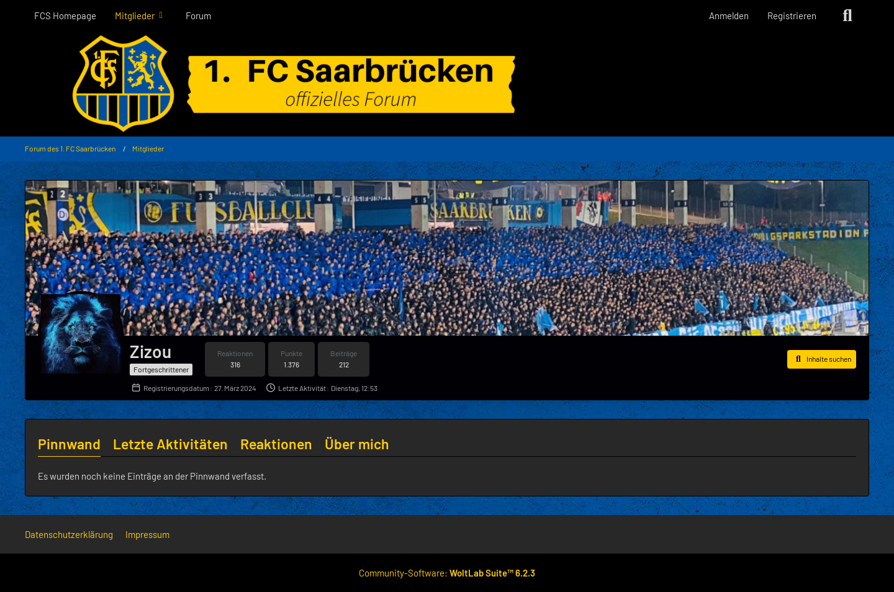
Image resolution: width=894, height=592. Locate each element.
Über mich (357, 443)
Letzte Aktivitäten (170, 443)
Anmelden (729, 15)
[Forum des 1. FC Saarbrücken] (447, 84)
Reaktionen (276, 443)
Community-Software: (447, 572)
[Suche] (847, 15)
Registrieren (791, 15)
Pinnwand (69, 443)
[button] (821, 359)
